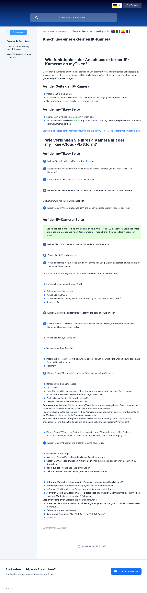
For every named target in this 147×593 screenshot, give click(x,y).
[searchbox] (73, 17)
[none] (117, 5)
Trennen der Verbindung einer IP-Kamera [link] (18, 47)
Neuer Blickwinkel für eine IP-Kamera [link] (19, 55)
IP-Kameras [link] (60, 31)
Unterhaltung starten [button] (128, 571)
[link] (17, 32)
